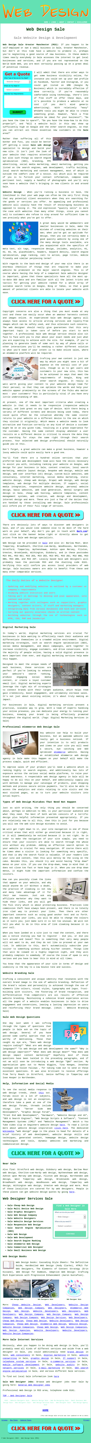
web (24, 461)
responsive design (42, 249)
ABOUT (61, 22)
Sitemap (4, 1420)
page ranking (29, 255)
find (11, 1169)
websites (71, 229)
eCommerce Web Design (53, 1324)
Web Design (9, 543)
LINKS (53, 22)
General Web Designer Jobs (34, 1385)
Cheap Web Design (13, 1321)
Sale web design (41, 145)
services (67, 458)
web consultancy (20, 1355)
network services (13, 1368)
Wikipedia (8, 1131)
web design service (55, 334)
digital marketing (55, 1355)
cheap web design (35, 480)
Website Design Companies (18, 1327)
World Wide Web (12, 64)
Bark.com (82, 531)
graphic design (40, 1358)
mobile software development (21, 1365)
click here (61, 1128)
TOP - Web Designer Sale (17, 1396)
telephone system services (19, 1361)
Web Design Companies (74, 1327)
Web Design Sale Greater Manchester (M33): (31, 44)
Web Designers (57, 1308)
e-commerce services (63, 1361)
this (41, 1093)
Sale (85, 130)
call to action (50, 255)
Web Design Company (31, 1308)
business (69, 449)
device (58, 418)
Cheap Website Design (26, 1305)
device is (40, 434)
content (49, 431)
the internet (63, 57)
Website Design (12, 192)
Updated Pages (25, 1420)
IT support (69, 1358)
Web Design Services (53, 1317)
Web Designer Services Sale (28, 1199)
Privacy (86, 1420)
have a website (18, 183)
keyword (53, 252)
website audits (65, 1365)
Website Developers (45, 1311)
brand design (75, 1352)
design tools (60, 242)
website (51, 51)
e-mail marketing (49, 1368)
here (62, 1125)
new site (8, 151)
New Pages (14, 1420)
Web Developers (55, 1305)
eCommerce (59, 752)
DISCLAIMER (82, 22)
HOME (46, 22)
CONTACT (70, 22)
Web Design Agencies (16, 1330)
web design (60, 1345)
